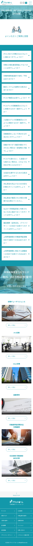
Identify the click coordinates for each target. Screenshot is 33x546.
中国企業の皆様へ (22, 515)
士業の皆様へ (4, 520)
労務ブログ (4, 515)
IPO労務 (17, 333)
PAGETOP (16, 495)
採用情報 (3, 530)
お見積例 (20, 511)
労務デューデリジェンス (16, 302)
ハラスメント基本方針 (23, 535)
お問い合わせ (21, 530)
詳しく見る (11, 325)
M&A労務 (16, 364)
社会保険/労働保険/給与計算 (16, 457)
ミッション (20, 525)
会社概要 (3, 525)
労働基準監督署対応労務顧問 (16, 426)
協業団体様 (20, 520)
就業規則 (16, 395)
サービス (3, 511)
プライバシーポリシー (7, 535)
